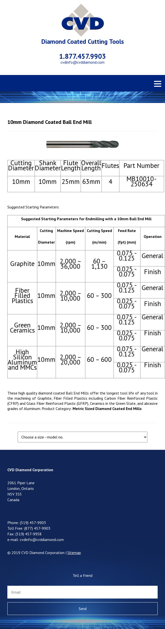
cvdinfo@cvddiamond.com (82, 62)
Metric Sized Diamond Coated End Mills (107, 408)
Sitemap (74, 552)
